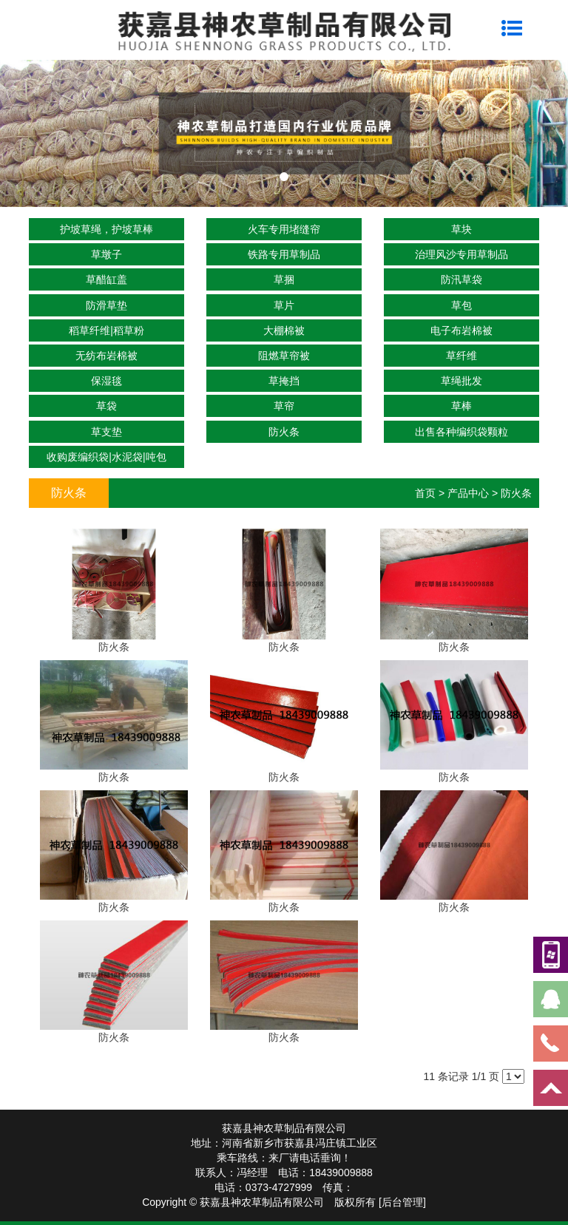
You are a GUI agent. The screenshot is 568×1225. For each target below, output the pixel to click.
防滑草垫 (106, 305)
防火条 (284, 432)
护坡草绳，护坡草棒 (106, 229)
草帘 (284, 406)
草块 (461, 229)
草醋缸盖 (106, 279)
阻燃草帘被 (284, 356)
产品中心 (468, 493)
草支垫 (106, 432)
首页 (425, 493)
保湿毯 (106, 381)
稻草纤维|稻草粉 (106, 330)
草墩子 (106, 254)
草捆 (284, 279)
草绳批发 (461, 381)
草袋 (106, 406)
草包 (461, 305)
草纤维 (461, 356)
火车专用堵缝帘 (284, 229)
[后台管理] (402, 1202)
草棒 (461, 406)
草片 (284, 305)
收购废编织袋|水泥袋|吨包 (106, 457)
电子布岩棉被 (461, 330)
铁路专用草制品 (284, 254)
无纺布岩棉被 (106, 356)
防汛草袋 (461, 279)
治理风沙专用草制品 (461, 254)
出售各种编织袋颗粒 (461, 432)
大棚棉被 (284, 330)
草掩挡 (284, 381)
